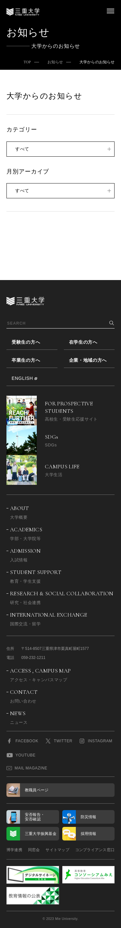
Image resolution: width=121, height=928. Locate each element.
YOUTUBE (20, 755)
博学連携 (14, 850)
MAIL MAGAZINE (26, 768)
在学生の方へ (83, 342)
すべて (22, 148)
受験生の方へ (26, 342)
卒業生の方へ (26, 360)
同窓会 (34, 850)
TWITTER (59, 741)
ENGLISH (22, 378)
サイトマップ (57, 850)
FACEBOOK (22, 741)
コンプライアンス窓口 (95, 850)
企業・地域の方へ (88, 360)
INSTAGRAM (95, 741)
